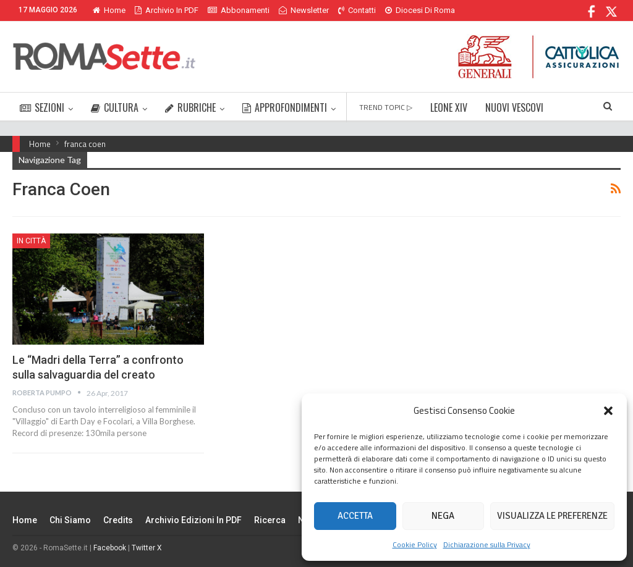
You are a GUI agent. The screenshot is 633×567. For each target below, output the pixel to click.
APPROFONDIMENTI (284, 107)
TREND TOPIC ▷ (385, 107)
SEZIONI (42, 107)
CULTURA (114, 107)
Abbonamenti (239, 10)
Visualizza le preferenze (552, 515)
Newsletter (304, 10)
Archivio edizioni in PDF (193, 520)
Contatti (357, 10)
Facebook (109, 548)
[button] (608, 411)
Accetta (355, 515)
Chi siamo (70, 520)
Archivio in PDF (166, 10)
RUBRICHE (190, 107)
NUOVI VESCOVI (514, 107)
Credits (118, 520)
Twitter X (147, 548)
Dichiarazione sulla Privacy (486, 544)
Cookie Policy (415, 544)
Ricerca (270, 520)
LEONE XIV (448, 107)
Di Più (398, 10)
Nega (442, 515)
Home (109, 10)
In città (31, 241)
